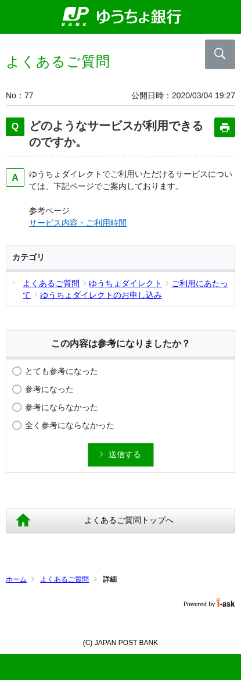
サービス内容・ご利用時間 (78, 222)
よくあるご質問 (64, 579)
